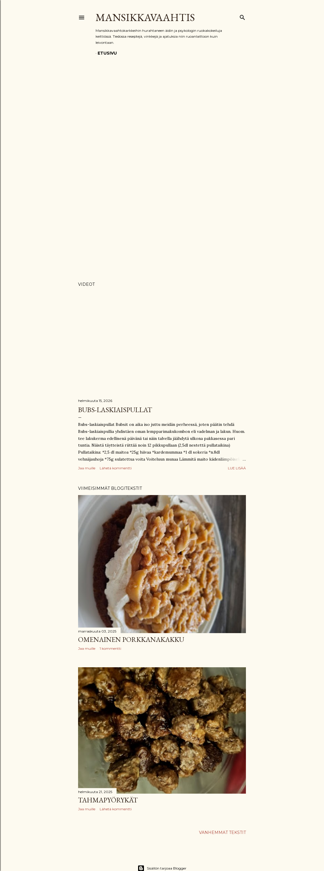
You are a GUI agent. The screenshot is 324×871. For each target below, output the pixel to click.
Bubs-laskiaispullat (115, 409)
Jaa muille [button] (86, 468)
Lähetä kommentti (116, 468)
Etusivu (107, 53)
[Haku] (242, 16)
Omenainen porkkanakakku (131, 639)
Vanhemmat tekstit (222, 832)
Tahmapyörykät (108, 799)
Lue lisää (237, 468)
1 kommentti (110, 648)
